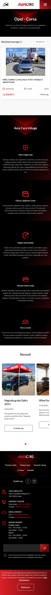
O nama (20, 470)
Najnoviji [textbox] (40, 42)
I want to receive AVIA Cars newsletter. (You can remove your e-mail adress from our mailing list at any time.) (27, 556)
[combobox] (42, 41)
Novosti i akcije (40, 465)
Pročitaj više (19, 428)
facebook (28, 481)
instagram (34, 481)
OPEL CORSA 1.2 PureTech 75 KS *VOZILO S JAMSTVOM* (23, 80)
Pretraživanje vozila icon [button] (6, 4)
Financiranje (25, 465)
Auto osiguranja (25, 154)
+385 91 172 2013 (22, 507)
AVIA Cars (25, 4)
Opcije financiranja (25, 285)
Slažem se (25, 587)
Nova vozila (25, 327)
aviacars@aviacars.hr (20, 514)
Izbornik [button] (45, 4)
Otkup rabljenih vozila (25, 200)
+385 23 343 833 (24, 504)
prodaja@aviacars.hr (23, 517)
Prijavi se (44, 548)
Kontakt (30, 470)
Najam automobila (25, 242)
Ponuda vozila (10, 465)
